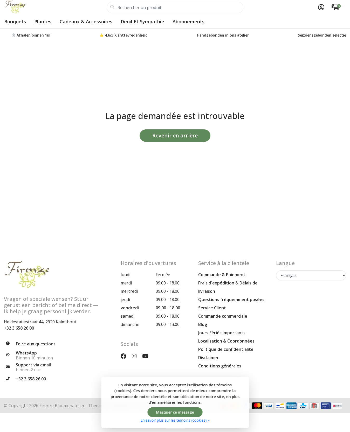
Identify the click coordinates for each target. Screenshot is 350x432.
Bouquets (15, 21)
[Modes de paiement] (257, 405)
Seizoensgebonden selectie (322, 35)
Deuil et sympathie (142, 21)
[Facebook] (125, 356)
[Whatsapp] (58, 355)
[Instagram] (136, 356)
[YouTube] (147, 356)
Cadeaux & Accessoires (86, 21)
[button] (320, 7)
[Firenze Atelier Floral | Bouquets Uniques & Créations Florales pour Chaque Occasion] (55, 7)
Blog (202, 324)
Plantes (42, 21)
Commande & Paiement (221, 274)
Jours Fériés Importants (221, 333)
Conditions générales (219, 366)
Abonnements (188, 21)
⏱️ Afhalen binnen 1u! (30, 35)
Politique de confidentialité (225, 349)
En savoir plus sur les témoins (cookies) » (175, 420)
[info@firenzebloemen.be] (58, 367)
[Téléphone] (58, 379)
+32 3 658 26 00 (19, 328)
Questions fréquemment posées (231, 299)
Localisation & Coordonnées (226, 341)
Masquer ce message (175, 412)
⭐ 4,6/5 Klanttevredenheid (123, 35)
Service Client (212, 308)
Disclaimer (208, 357)
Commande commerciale (222, 316)
